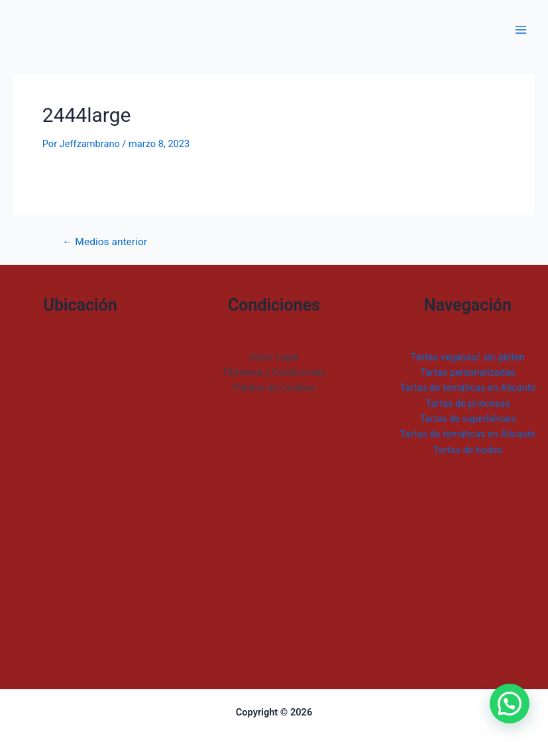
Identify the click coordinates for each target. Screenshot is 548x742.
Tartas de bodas (467, 450)
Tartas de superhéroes (467, 419)
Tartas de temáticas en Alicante (467, 388)
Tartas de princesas (467, 403)
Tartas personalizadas (468, 372)
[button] (509, 703)
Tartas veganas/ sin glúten (468, 357)
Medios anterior (104, 242)
